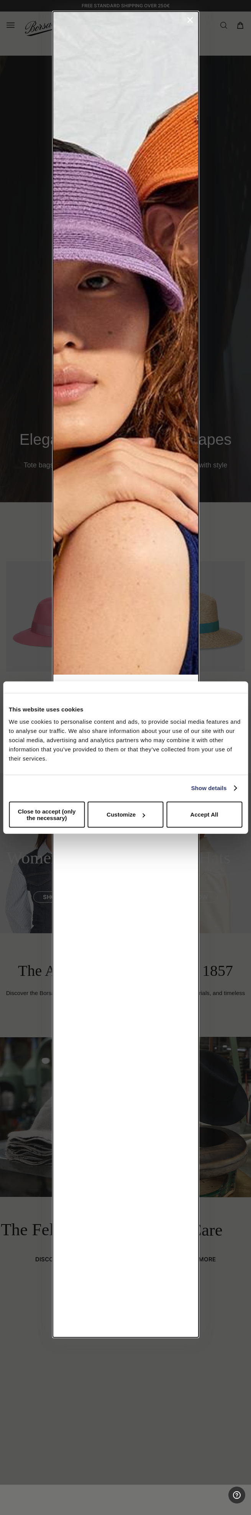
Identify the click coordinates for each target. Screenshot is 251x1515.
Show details (209, 788)
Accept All (204, 814)
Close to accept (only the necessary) (47, 814)
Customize (126, 814)
